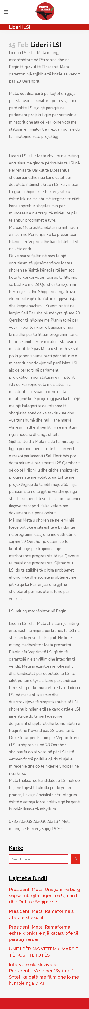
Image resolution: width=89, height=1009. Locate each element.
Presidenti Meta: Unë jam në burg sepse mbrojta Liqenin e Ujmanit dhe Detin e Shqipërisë (44, 895)
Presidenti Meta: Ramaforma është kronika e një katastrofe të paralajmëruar (44, 933)
